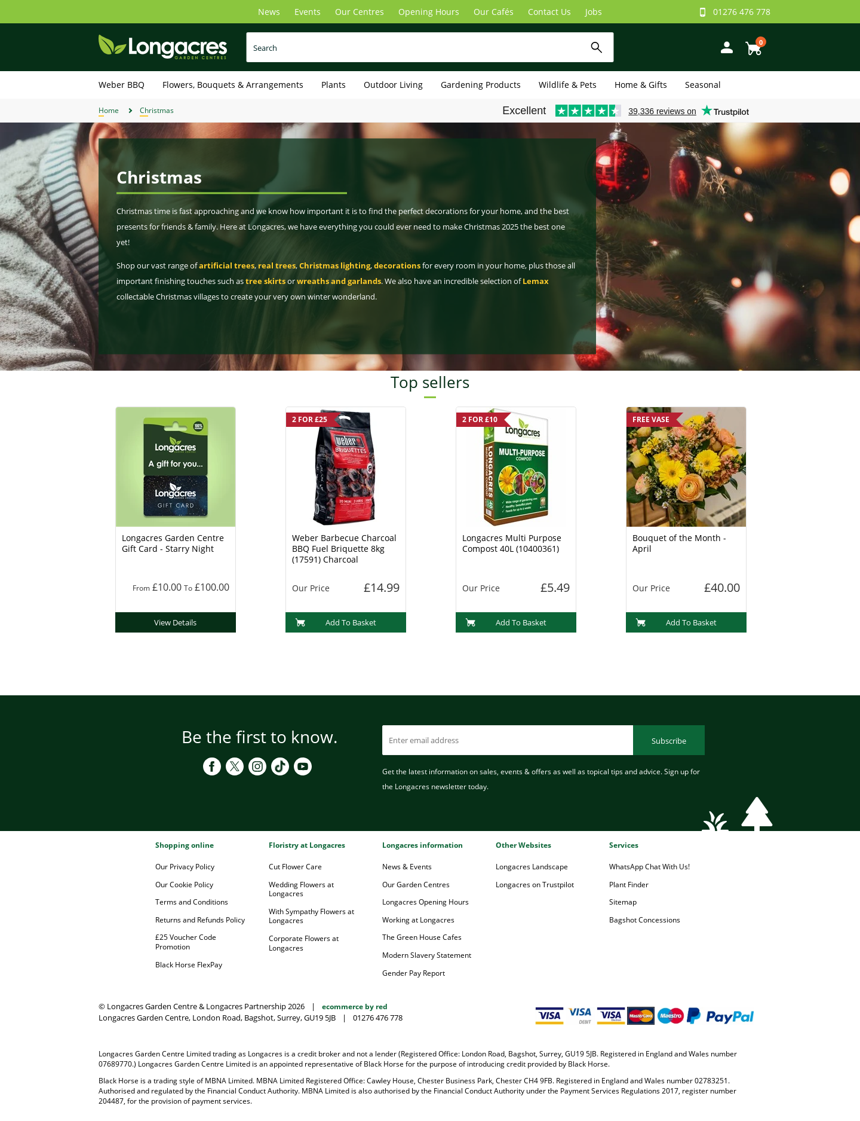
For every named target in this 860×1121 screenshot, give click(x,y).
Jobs (593, 11)
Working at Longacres (418, 920)
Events (307, 11)
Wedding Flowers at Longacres (301, 889)
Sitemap (623, 902)
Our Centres (359, 11)
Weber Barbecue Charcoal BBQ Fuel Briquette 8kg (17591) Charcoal (344, 548)
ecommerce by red (355, 1006)
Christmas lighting (334, 265)
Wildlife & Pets (568, 84)
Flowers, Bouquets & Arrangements (232, 84)
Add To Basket (336, 622)
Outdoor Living (393, 84)
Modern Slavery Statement (426, 955)
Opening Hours (428, 11)
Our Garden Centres (416, 884)
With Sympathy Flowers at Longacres (311, 916)
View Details (175, 622)
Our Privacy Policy (184, 867)
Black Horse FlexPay (188, 965)
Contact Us (549, 11)
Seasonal (703, 84)
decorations (397, 265)
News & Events (407, 867)
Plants (333, 84)
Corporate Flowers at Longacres (304, 943)
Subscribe (669, 740)
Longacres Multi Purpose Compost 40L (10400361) (511, 543)
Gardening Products (481, 84)
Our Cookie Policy (184, 884)
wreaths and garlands (339, 281)
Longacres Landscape (532, 867)
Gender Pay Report (413, 973)
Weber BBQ (122, 84)
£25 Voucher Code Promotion (185, 942)
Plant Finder (629, 884)
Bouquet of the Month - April (679, 543)
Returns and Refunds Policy (200, 920)
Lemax (536, 281)
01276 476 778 (741, 11)
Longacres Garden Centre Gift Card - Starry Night (173, 543)
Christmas (157, 110)
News (269, 11)
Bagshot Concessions (644, 920)
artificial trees (226, 265)
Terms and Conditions (191, 902)
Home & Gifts (641, 84)
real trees (277, 265)
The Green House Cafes (422, 937)
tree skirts (265, 281)
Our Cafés (494, 11)
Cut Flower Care (295, 867)
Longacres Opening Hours (425, 902)
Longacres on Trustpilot (535, 884)
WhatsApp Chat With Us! (649, 867)
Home (109, 110)
